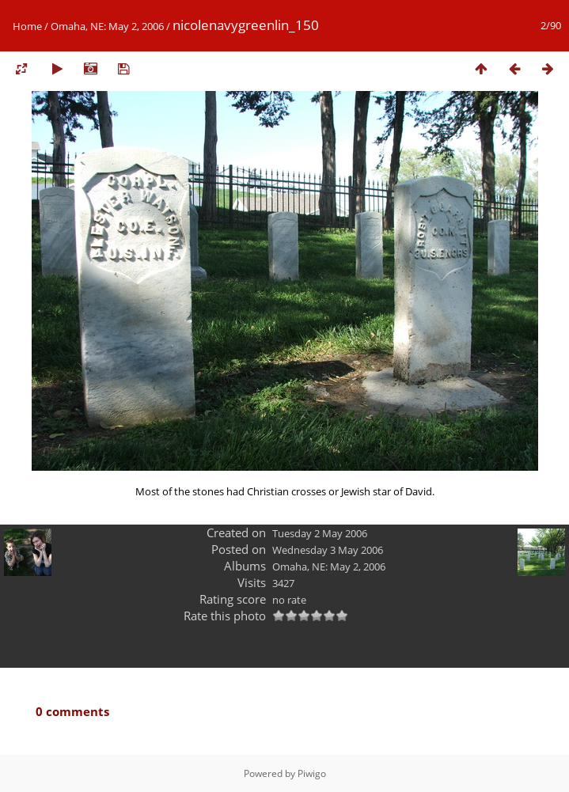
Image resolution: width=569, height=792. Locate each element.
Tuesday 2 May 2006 (319, 533)
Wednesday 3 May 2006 (327, 550)
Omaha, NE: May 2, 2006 (107, 26)
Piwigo (312, 773)
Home (27, 26)
